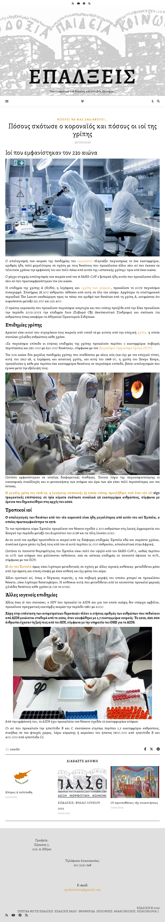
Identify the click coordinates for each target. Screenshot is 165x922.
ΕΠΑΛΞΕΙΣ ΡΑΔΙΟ (66, 911)
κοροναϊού (84, 261)
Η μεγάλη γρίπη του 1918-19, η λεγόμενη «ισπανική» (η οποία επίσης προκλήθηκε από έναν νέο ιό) (78, 492)
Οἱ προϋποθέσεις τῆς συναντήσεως (134, 803)
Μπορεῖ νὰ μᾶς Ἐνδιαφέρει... (82, 119)
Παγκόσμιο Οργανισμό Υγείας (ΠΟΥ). (126, 348)
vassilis (15, 749)
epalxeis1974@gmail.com (82, 889)
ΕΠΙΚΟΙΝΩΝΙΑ (147, 911)
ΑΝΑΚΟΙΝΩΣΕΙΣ (124, 911)
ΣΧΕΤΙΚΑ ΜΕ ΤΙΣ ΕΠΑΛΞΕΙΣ (35, 911)
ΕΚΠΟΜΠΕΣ (104, 911)
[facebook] (84, 3)
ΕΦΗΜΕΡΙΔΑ (86, 911)
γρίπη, (142, 332)
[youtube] (78, 3)
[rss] (73, 3)
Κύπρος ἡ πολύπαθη (18, 792)
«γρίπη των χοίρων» (96, 287)
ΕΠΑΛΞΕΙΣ (82, 76)
